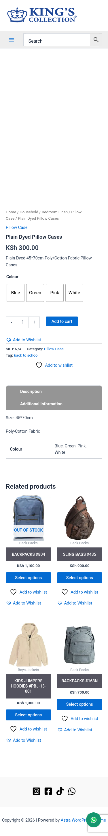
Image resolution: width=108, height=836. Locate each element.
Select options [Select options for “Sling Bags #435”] (79, 577)
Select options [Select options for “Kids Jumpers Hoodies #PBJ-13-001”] (28, 715)
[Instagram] (36, 791)
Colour (12, 276)
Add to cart (62, 321)
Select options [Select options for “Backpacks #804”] (28, 577)
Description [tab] (31, 391)
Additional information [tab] (41, 403)
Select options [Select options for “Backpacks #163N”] (79, 704)
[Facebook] (48, 791)
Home (11, 212)
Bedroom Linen (55, 212)
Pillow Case (16, 227)
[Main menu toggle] (11, 39)
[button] (23, 339)
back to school (26, 355)
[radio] (15, 293)
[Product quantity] (23, 322)
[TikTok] (60, 791)
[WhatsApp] (72, 791)
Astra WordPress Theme (83, 820)
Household (29, 212)
